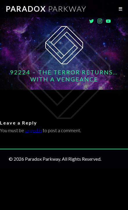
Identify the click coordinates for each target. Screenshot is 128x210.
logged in (33, 130)
